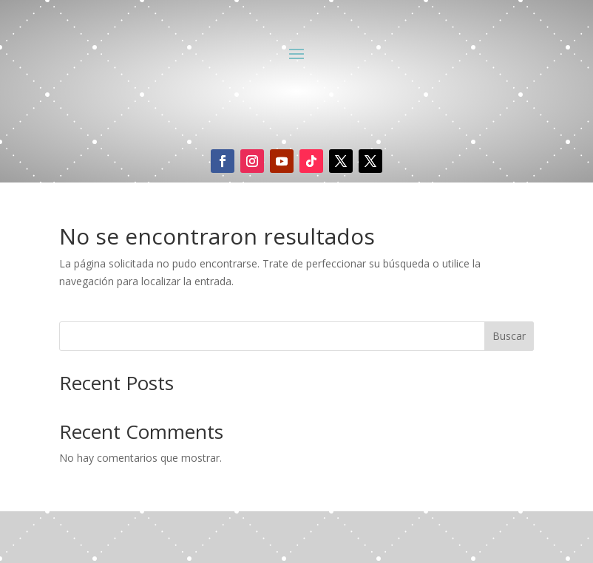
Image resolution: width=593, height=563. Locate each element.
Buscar (509, 336)
